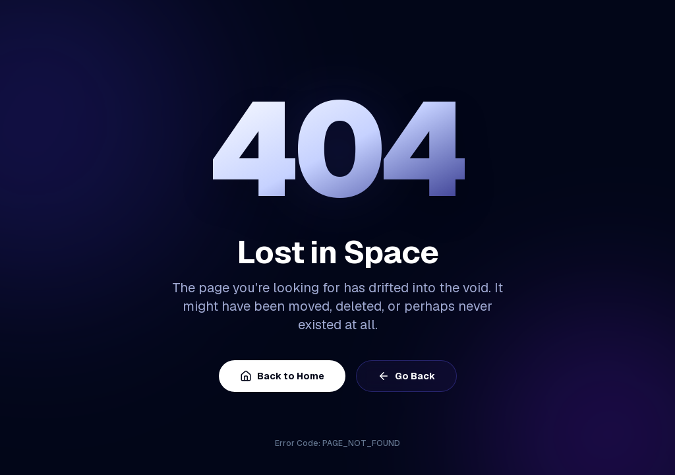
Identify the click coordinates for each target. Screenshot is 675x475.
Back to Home (282, 376)
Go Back (406, 376)
